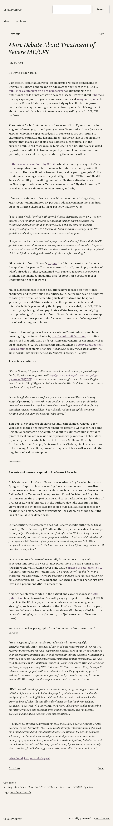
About (6, 21)
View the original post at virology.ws (29, 758)
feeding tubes (11, 787)
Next (101, 34)
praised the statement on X (84, 567)
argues (52, 263)
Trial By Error (12, 9)
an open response (88, 99)
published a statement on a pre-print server (37, 91)
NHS (50, 787)
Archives (21, 21)
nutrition (59, 787)
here (97, 95)
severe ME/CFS (73, 787)
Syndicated (90, 787)
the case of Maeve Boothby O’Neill (34, 164)
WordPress (102, 818)
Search (101, 9)
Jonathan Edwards (20, 792)
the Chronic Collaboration (69, 336)
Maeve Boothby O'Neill (33, 787)
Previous (14, 34)
